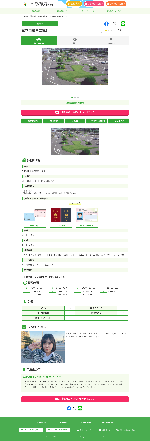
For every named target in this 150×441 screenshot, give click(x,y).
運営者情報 (104, 430)
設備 (76, 121)
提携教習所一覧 (62, 11)
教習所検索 (36, 11)
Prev (45, 68)
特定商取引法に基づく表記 (124, 430)
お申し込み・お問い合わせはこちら (75, 112)
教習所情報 (33, 121)
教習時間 (54, 121)
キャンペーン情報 (88, 11)
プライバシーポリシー (86, 430)
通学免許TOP (41, 422)
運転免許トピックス (114, 11)
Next (104, 68)
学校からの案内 (98, 121)
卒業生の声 (119, 121)
